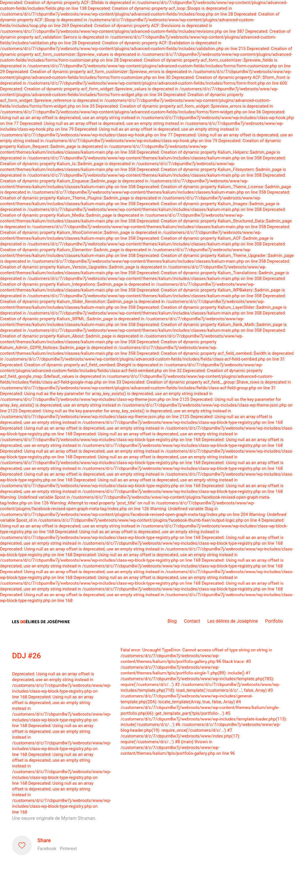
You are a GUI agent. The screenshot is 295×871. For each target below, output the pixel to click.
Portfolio (274, 621)
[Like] (22, 845)
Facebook (46, 848)
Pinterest (68, 848)
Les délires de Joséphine (232, 621)
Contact (192, 621)
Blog (172, 621)
